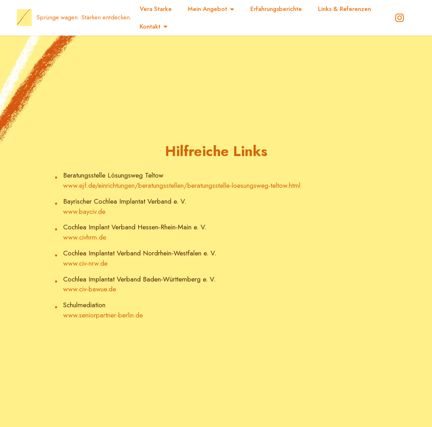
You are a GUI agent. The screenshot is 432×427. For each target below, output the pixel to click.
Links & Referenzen (344, 8)
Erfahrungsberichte (276, 8)
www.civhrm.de (84, 237)
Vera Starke (156, 8)
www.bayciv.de (84, 211)
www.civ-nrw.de (85, 263)
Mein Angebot (207, 8)
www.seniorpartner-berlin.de (103, 315)
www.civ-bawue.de (89, 289)
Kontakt (150, 26)
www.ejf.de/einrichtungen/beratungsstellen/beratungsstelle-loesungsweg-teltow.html (181, 185)
